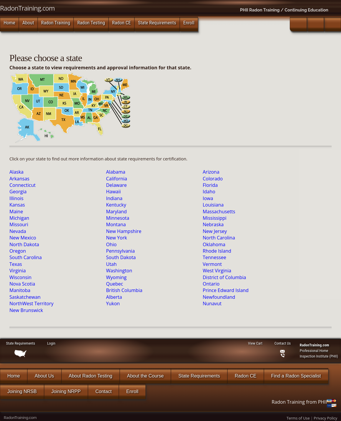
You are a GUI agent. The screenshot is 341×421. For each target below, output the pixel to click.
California (116, 178)
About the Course (145, 375)
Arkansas (19, 178)
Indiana (114, 198)
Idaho (209, 191)
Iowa (208, 198)
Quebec (114, 284)
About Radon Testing (90, 375)
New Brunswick (26, 310)
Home (9, 23)
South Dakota (121, 257)
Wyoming (116, 277)
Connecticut (22, 185)
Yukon (113, 303)
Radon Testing (91, 23)
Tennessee (214, 257)
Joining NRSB (22, 391)
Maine (16, 211)
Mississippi (215, 218)
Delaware (116, 185)
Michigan (19, 218)
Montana (116, 224)
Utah (111, 264)
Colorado (213, 178)
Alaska (16, 172)
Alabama (115, 172)
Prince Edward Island (226, 290)
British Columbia (124, 290)
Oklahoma (214, 244)
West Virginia (217, 270)
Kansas (17, 205)
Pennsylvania (120, 251)
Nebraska (213, 224)
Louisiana (213, 205)
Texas (15, 264)
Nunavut (212, 303)
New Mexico (22, 237)
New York (116, 237)
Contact (103, 391)
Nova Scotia (22, 284)
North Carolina (219, 237)
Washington (119, 270)
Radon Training (55, 23)
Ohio (111, 244)
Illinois (16, 198)
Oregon (17, 251)
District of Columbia (224, 277)
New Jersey (215, 231)
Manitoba (19, 290)
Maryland (116, 211)
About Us (44, 375)
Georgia (17, 191)
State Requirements (157, 23)
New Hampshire (124, 231)
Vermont (212, 264)
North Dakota (24, 244)
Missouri (18, 224)
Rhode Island (217, 251)
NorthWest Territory (31, 303)
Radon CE (121, 23)
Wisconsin (20, 277)
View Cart (255, 343)
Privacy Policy (325, 418)
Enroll (188, 23)
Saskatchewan (25, 297)
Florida (210, 185)
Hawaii (113, 191)
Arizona (211, 172)
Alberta (114, 297)
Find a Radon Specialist (296, 375)
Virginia (17, 270)
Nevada (17, 231)
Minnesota (117, 218)
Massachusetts (219, 211)
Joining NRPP (66, 391)
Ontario (211, 284)
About (28, 23)
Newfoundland (219, 297)
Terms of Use (298, 418)
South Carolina (25, 257)
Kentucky (116, 205)
